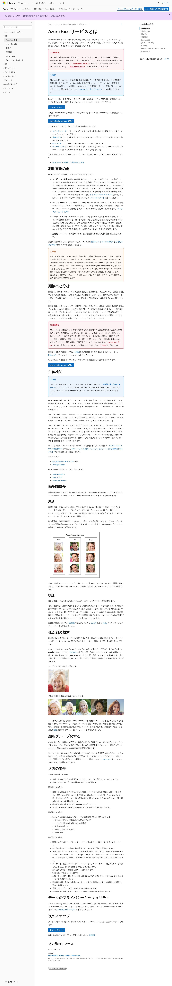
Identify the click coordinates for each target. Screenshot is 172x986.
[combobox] (17, 27)
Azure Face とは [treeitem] (11, 40)
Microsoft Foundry (69, 24)
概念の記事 (56, 143)
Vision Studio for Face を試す (61, 121)
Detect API (52, 355)
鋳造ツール (83, 24)
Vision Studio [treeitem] (10, 56)
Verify (105, 623)
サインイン (165, 3)
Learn (50, 24)
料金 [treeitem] (7, 48)
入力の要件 (144, 46)
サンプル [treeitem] (7, 80)
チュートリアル (58, 146)
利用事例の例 (145, 28)
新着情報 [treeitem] (9, 52)
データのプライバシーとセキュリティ (154, 48)
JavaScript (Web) (58, 480)
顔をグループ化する (147, 43)
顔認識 (72, 623)
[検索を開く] (158, 3)
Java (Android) (57, 474)
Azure (58, 24)
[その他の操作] (122, 24)
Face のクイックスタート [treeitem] (14, 60)
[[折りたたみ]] (32, 23)
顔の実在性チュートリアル (62, 461)
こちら (102, 345)
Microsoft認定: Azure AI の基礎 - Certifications (64, 956)
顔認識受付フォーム (81, 63)
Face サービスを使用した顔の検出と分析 (68, 162)
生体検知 (144, 34)
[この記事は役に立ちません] (168, 59)
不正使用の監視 (58, 464)
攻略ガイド (56, 137)
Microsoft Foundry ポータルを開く (130, 9)
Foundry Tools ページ (65, 909)
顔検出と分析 (145, 31)
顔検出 (77, 352)
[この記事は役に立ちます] (165, 59)
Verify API (73, 652)
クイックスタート (57, 107)
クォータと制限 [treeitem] (11, 44)
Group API (107, 759)
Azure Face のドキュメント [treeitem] (13, 32)
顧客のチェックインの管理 (101, 241)
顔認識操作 (144, 37)
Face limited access (77, 66)
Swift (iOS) (56, 477)
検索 (55, 730)
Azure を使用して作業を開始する (156, 9)
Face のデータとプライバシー (92, 89)
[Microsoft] (4, 3)
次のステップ (145, 51)
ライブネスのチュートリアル (101, 194)
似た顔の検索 (145, 40)
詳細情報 (92, 935)
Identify (94, 623)
